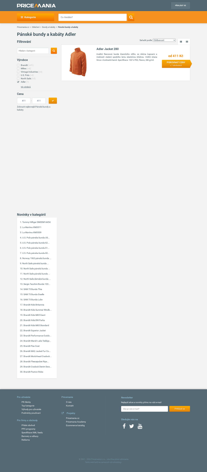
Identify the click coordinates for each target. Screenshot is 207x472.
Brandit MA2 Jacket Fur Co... (37, 351)
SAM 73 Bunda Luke (33, 299)
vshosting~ (117, 462)
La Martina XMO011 (31, 227)
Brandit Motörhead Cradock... (38, 356)
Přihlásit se (180, 6)
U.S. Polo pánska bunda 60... (35, 253)
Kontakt (70, 405)
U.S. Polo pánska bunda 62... (35, 243)
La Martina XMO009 (31, 232)
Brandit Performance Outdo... (37, 335)
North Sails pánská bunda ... (35, 263)
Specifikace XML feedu (32, 432)
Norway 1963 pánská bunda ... (36, 258)
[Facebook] (124, 427)
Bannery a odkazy (30, 436)
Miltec (26, 68)
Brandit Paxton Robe (33, 372)
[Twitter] (132, 427)
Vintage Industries (31, 72)
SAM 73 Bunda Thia (33, 289)
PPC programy (28, 429)
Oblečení (35, 27)
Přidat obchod (28, 425)
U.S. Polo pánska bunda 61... (35, 248)
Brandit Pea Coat (32, 346)
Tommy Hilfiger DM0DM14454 (36, 222)
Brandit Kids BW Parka (34, 320)
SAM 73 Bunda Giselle (34, 294)
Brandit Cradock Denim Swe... (37, 366)
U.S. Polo (27, 75)
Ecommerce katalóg (75, 425)
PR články (26, 402)
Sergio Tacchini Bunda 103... (37, 284)
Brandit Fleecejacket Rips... (36, 361)
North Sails (28, 78)
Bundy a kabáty (48, 27)
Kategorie (28, 17)
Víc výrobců (26, 87)
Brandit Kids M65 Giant (34, 315)
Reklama (26, 440)
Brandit (27, 65)
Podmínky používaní (31, 413)
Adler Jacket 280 (108, 49)
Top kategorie (28, 405)
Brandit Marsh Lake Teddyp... (37, 341)
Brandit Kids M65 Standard (36, 325)
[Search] (131, 17)
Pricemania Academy (76, 422)
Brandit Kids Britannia (34, 304)
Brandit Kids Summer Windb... (38, 310)
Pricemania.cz (23, 27)
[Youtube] (140, 427)
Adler (25, 82)
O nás (68, 402)
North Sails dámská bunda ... (37, 279)
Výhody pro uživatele (31, 409)
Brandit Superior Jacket (35, 330)
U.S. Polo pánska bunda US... (36, 237)
